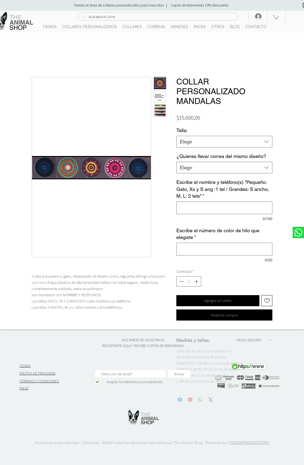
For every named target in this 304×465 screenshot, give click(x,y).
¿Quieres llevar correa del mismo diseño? (221, 156)
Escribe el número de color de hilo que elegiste (217, 234)
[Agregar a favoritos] (267, 300)
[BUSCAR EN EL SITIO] (157, 17)
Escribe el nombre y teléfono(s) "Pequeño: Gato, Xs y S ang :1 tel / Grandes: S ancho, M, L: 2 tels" (222, 188)
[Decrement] (180, 282)
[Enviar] (179, 374)
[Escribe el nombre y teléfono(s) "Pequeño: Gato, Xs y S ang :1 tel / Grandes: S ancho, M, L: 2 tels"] (224, 208)
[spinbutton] (188, 282)
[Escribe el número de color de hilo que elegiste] (224, 249)
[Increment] (197, 282)
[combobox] (224, 141)
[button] (276, 17)
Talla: (182, 130)
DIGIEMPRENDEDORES (249, 442)
